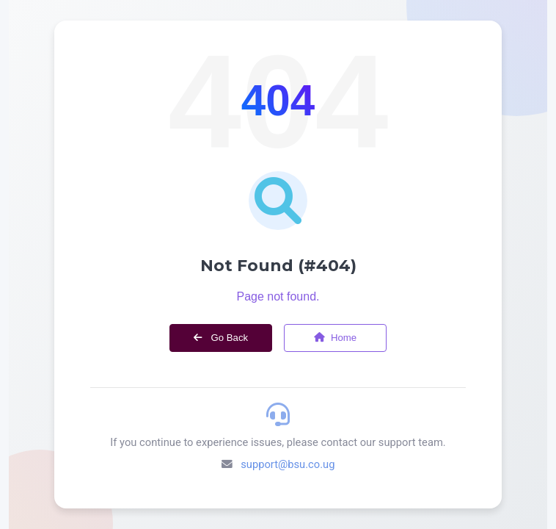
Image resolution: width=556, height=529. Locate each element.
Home (335, 337)
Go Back (221, 337)
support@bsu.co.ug (287, 464)
